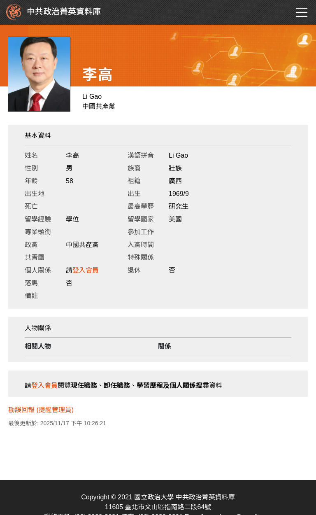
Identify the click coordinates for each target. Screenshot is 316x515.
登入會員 (85, 270)
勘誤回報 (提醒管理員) (41, 409)
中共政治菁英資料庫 (53, 12)
